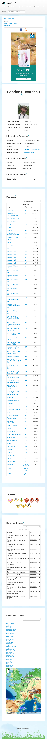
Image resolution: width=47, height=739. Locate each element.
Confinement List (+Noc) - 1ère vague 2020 (13, 366)
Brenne (9, 452)
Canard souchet (10, 639)
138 (26, 449)
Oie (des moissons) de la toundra (14, 624)
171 (26, 270)
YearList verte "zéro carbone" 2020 (13, 329)
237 (26, 227)
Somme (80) (11, 437)
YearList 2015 (11, 254)
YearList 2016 (11, 257)
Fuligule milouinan (10, 649)
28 (26, 440)
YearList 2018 (11, 263)
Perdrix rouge (9, 665)
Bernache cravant (10, 630)
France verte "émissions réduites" (13, 234)
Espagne (10, 227)
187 (26, 248)
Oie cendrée (9, 627)
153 (26, 409)
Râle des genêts (29, 152)
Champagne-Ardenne (14, 409)
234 (26, 418)
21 (26, 365)
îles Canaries (11, 446)
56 (26, 443)
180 (26, 421)
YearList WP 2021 (13, 221)
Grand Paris (11, 455)
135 (26, 400)
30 (26, 342)
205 (26, 233)
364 (26, 230)
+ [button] (8, 670)
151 (26, 284)
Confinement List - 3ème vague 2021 (13, 381)
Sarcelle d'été (9, 642)
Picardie (9, 428)
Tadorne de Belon (10, 632)
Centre (9, 406)
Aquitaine (10, 397)
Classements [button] (11, 6)
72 (26, 310)
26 (26, 304)
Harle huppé (9, 661)
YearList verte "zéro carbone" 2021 (13, 334)
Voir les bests (26, 474)
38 (26, 333)
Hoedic (9, 443)
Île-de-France (11, 418)
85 (26, 356)
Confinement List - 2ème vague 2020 (13, 376)
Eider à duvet (9, 652)
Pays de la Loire (12, 425)
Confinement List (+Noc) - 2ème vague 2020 (14, 360)
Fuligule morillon (10, 648)
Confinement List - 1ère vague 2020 (13, 372)
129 (26, 412)
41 (26, 279)
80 (26, 434)
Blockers (10, 464)
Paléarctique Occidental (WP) (12, 214)
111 (26, 455)
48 (26, 238)
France (9, 230)
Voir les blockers (26, 465)
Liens (43, 6)
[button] (16, 2)
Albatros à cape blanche (32, 149)
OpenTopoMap (18, 713)
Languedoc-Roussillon (11, 422)
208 (26, 251)
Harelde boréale (10, 653)
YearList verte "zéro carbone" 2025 (13, 352)
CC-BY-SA (29, 712)
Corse (9, 412)
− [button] (8, 672)
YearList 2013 (11, 248)
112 (26, 245)
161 (26, 257)
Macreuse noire (10, 655)
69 (26, 446)
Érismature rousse (10, 663)
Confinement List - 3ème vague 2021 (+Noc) (13, 386)
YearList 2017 (11, 260)
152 (26, 254)
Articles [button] (4, 11)
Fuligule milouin (10, 645)
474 (26, 214)
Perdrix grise (9, 666)
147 (26, 263)
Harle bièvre (9, 662)
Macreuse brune (10, 656)
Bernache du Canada (11, 629)
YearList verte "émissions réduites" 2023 (13, 311)
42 (26, 298)
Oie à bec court (9, 626)
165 (26, 275)
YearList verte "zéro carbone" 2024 (13, 347)
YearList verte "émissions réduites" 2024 (13, 318)
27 (26, 347)
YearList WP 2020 (13, 218)
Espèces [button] (29, 6)
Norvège (10, 245)
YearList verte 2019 (13, 356)
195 (26, 425)
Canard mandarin (10, 633)
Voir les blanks (26, 469)
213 (26, 428)
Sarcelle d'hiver (9, 640)
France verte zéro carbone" (12, 238)
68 (26, 415)
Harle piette (9, 659)
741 (26, 211)
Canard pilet (9, 637)
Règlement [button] (21, 6)
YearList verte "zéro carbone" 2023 (13, 343)
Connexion (7, 25)
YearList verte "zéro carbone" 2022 (13, 338)
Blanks (9, 469)
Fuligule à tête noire (11, 650)
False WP (10, 211)
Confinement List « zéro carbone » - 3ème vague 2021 (13, 392)
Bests (9, 473)
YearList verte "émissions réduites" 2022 (13, 305)
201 (26, 403)
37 (26, 391)
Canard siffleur (9, 635)
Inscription (36, 6)
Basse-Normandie (13, 400)
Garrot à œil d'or (10, 658)
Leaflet (8, 712)
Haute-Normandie (12, 415)
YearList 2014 (11, 251)
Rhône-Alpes (11, 431)
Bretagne (10, 403)
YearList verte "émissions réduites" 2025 (13, 324)
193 (26, 266)
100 (26, 224)
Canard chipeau (10, 636)
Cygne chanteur (10, 623)
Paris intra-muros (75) (14, 434)
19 (26, 359)
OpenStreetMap (18, 712)
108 (26, 316)
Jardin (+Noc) (11, 461)
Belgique (10, 224)
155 (26, 260)
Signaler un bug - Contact (10, 23)
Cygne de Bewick (10, 622)
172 (26, 242)
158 (26, 397)
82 (26, 322)
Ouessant (10, 449)
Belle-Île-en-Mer (12, 440)
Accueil (3, 6)
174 (26, 289)
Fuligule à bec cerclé (11, 646)
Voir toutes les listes (9, 18)
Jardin (9, 458)
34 (26, 329)
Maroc (9, 242)
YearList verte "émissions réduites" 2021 (13, 299)
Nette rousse (9, 643)
